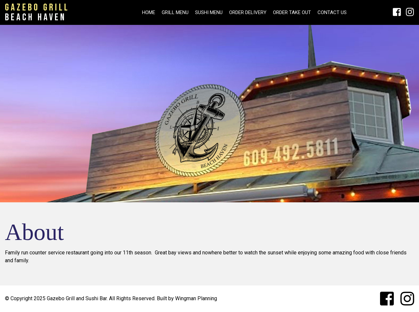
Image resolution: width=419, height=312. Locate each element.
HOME (148, 12)
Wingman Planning (196, 298)
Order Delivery (247, 12)
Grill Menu (175, 12)
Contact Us (332, 12)
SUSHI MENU (209, 12)
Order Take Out (292, 12)
